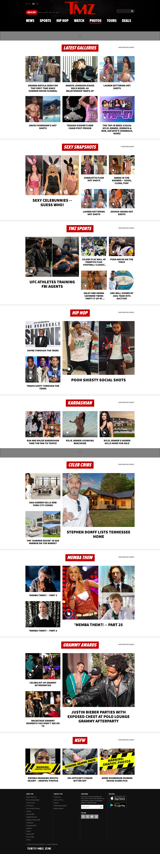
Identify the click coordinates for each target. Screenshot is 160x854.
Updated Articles (31, 817)
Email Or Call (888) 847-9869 (49, 12)
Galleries (29, 828)
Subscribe (101, 807)
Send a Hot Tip (58, 800)
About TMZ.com (31, 797)
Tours (112, 20)
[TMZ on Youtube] (33, 3)
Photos (95, 20)
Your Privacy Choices (33, 808)
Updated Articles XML (33, 820)
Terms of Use (30, 803)
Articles (28, 811)
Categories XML (31, 825)
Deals (126, 20)
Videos (28, 840)
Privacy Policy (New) (32, 800)
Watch (79, 20)
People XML (30, 834)
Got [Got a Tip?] (32, 12)
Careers (56, 803)
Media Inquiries (58, 808)
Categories (29, 823)
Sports (45, 20)
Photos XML (30, 837)
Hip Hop (62, 20)
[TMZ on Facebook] (27, 4)
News (30, 20)
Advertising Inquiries (60, 805)
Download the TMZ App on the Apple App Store (117, 798)
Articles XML (30, 814)
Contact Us (57, 797)
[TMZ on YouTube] (92, 817)
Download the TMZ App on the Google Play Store (117, 805)
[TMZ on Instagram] (37, 4)
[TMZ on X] (30, 4)
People (28, 831)
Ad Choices (30, 805)
